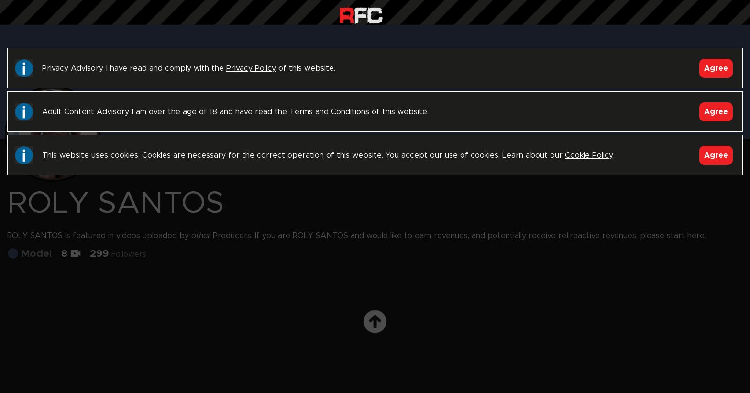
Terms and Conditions (329, 112)
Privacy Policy (251, 68)
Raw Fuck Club (361, 14)
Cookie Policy (588, 155)
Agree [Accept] (716, 68)
